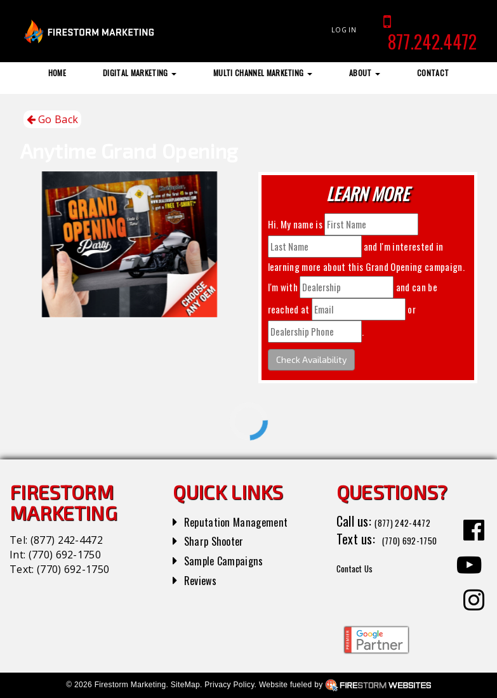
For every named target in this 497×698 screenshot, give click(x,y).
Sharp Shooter (220, 540)
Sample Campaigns (230, 559)
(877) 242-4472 (66, 540)
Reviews (203, 579)
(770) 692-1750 (65, 555)
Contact (433, 72)
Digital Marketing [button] (139, 72)
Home (57, 72)
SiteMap (185, 684)
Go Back (53, 119)
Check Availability (311, 359)
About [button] (364, 72)
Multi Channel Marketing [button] (262, 72)
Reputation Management (245, 520)
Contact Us (364, 585)
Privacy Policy (229, 684)
